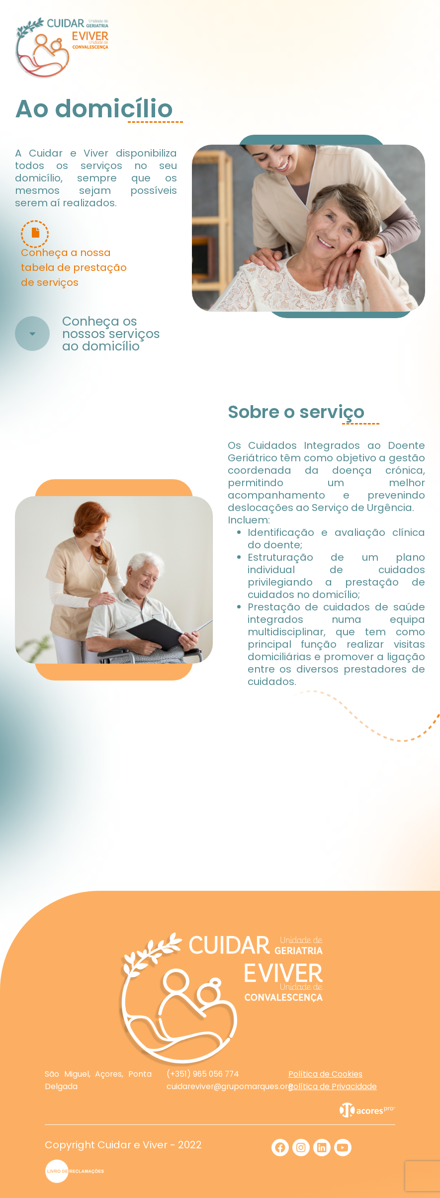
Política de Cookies (325, 1074)
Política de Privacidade (332, 1086)
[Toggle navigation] (413, 48)
